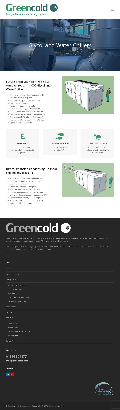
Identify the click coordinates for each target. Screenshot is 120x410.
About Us (9, 318)
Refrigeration (11, 280)
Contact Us (10, 341)
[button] (112, 10)
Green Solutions (12, 274)
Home (8, 269)
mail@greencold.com (17, 360)
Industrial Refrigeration (17, 285)
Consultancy (11, 307)
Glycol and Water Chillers (18, 301)
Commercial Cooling (15, 289)
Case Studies (13, 323)
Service (9, 312)
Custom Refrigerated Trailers (19, 297)
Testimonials (13, 327)
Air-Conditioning (14, 293)
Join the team (13, 335)
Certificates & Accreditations (19, 331)
